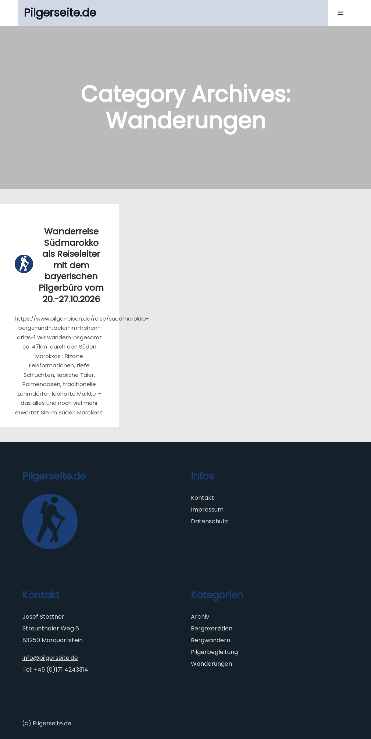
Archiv (200, 616)
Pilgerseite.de (60, 13)
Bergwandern (210, 640)
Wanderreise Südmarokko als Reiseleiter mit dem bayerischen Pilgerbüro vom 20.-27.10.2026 (71, 265)
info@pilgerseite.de (50, 658)
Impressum (207, 509)
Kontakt (202, 498)
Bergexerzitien (211, 628)
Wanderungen (211, 664)
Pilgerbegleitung (214, 652)
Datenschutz (209, 521)
